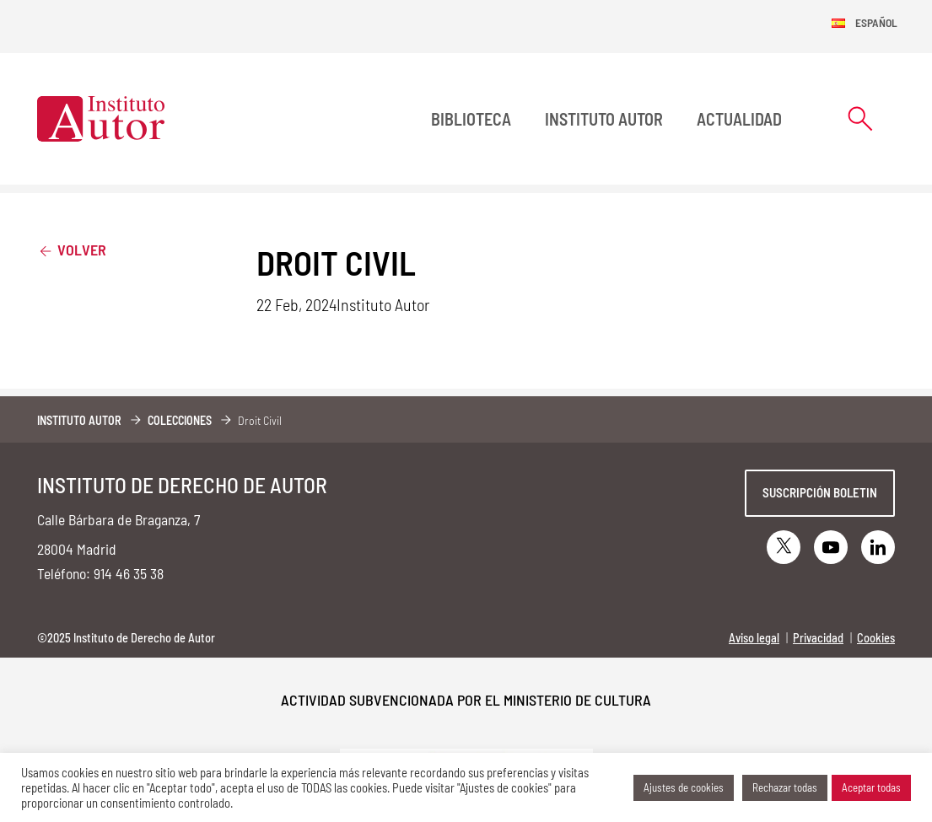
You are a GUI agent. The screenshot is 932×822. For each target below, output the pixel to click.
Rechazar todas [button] (784, 787)
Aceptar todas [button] (871, 787)
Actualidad (739, 119)
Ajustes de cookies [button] (684, 787)
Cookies (876, 638)
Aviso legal (754, 638)
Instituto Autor (604, 119)
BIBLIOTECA (471, 119)
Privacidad (818, 638)
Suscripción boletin (819, 492)
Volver (71, 249)
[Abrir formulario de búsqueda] (860, 118)
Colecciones (180, 420)
